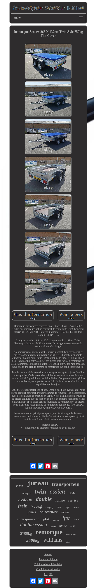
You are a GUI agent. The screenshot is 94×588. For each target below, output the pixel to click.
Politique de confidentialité (48, 564)
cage (67, 507)
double (44, 499)
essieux (25, 499)
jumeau (37, 483)
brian (65, 512)
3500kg (33, 540)
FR (51, 574)
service (73, 500)
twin (40, 491)
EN (46, 574)
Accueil (48, 554)
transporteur (66, 484)
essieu (57, 491)
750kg (36, 506)
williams (52, 540)
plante (19, 485)
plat (46, 519)
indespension (28, 519)
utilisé (63, 525)
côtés (68, 542)
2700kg (26, 533)
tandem (56, 520)
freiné (53, 526)
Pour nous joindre (48, 559)
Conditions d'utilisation (48, 569)
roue (77, 519)
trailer (73, 526)
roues (76, 507)
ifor (66, 518)
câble (72, 493)
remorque (49, 532)
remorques (71, 534)
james (31, 512)
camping (49, 507)
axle (59, 507)
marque (26, 493)
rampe (60, 500)
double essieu (33, 524)
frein (23, 506)
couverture (49, 511)
